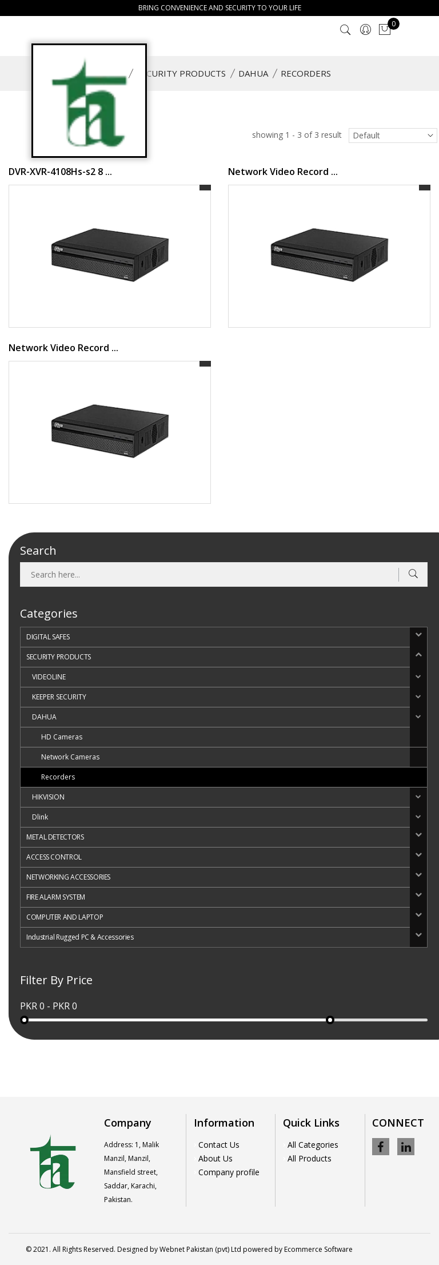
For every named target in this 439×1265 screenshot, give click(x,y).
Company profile (229, 1172)
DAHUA (253, 73)
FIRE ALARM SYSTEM (55, 897)
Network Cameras (70, 757)
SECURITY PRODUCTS (181, 73)
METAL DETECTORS (55, 837)
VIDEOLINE (49, 677)
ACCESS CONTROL (54, 857)
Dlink (40, 817)
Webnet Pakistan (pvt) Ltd (200, 1249)
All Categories (313, 1144)
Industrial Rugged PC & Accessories (80, 937)
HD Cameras (61, 737)
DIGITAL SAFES (47, 637)
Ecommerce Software (318, 1249)
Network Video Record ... (283, 171)
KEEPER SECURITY (59, 697)
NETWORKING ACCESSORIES (68, 877)
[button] (418, 637)
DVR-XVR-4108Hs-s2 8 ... (60, 171)
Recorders (58, 777)
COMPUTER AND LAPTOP (64, 917)
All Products (310, 1158)
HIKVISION (48, 797)
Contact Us (219, 1144)
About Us (215, 1158)
